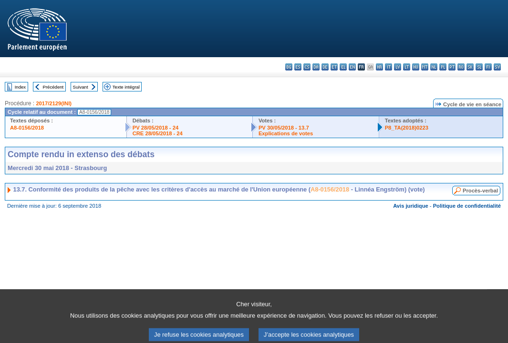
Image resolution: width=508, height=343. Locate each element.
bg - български (288, 67)
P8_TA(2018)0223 (406, 128)
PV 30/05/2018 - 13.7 (284, 128)
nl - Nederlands (433, 67)
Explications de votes (286, 133)
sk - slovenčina (470, 67)
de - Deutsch (325, 67)
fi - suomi (488, 67)
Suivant (80, 87)
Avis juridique (410, 206)
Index (20, 87)
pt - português (452, 67)
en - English (352, 67)
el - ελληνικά (343, 67)
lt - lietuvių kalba (406, 67)
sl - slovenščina (479, 67)
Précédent (53, 87)
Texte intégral (126, 87)
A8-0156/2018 (27, 128)
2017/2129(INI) (54, 103)
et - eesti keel (334, 67)
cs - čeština (307, 67)
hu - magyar (415, 67)
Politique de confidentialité (467, 206)
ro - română (461, 67)
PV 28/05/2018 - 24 (155, 128)
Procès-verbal (480, 190)
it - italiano (388, 67)
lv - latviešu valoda (397, 67)
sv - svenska (497, 67)
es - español (297, 67)
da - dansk (316, 67)
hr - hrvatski (379, 67)
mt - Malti (424, 67)
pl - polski (442, 67)
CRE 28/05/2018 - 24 (158, 133)
